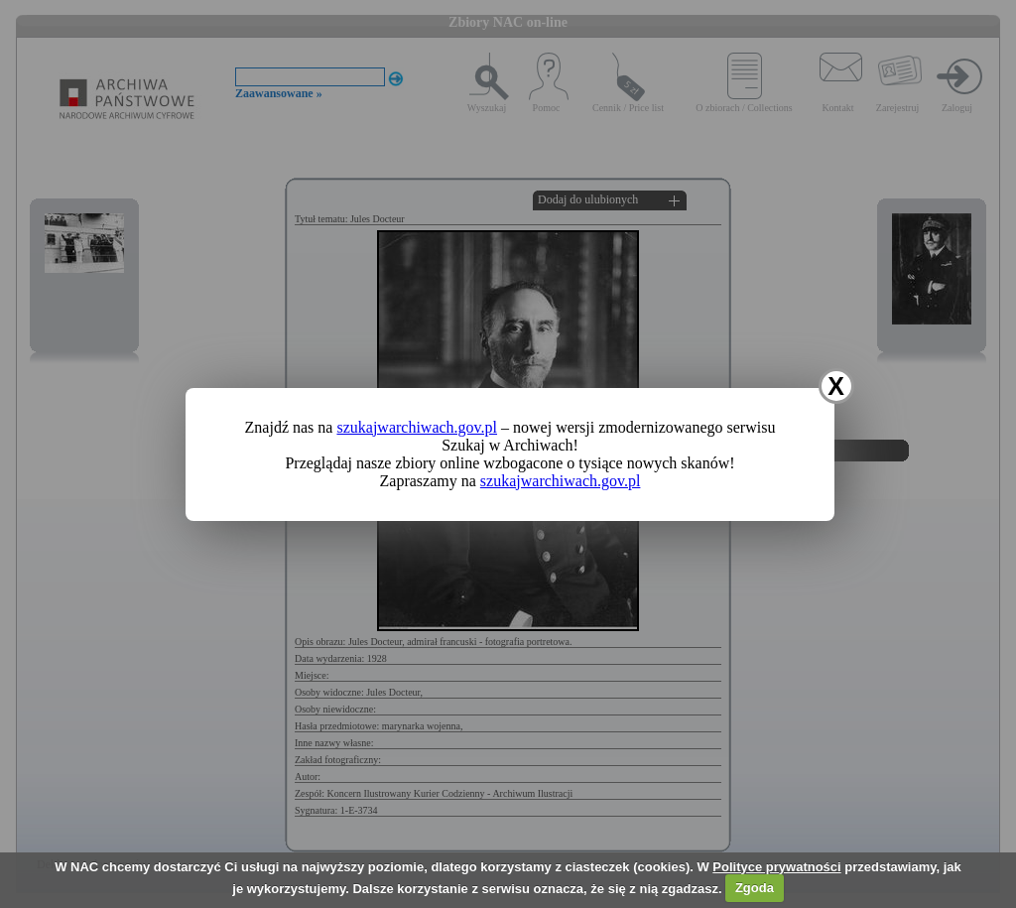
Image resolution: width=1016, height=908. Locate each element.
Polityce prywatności (776, 866)
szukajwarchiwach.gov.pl (416, 427)
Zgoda (754, 887)
